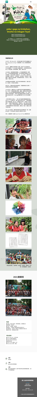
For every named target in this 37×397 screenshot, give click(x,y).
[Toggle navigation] (31, 1)
